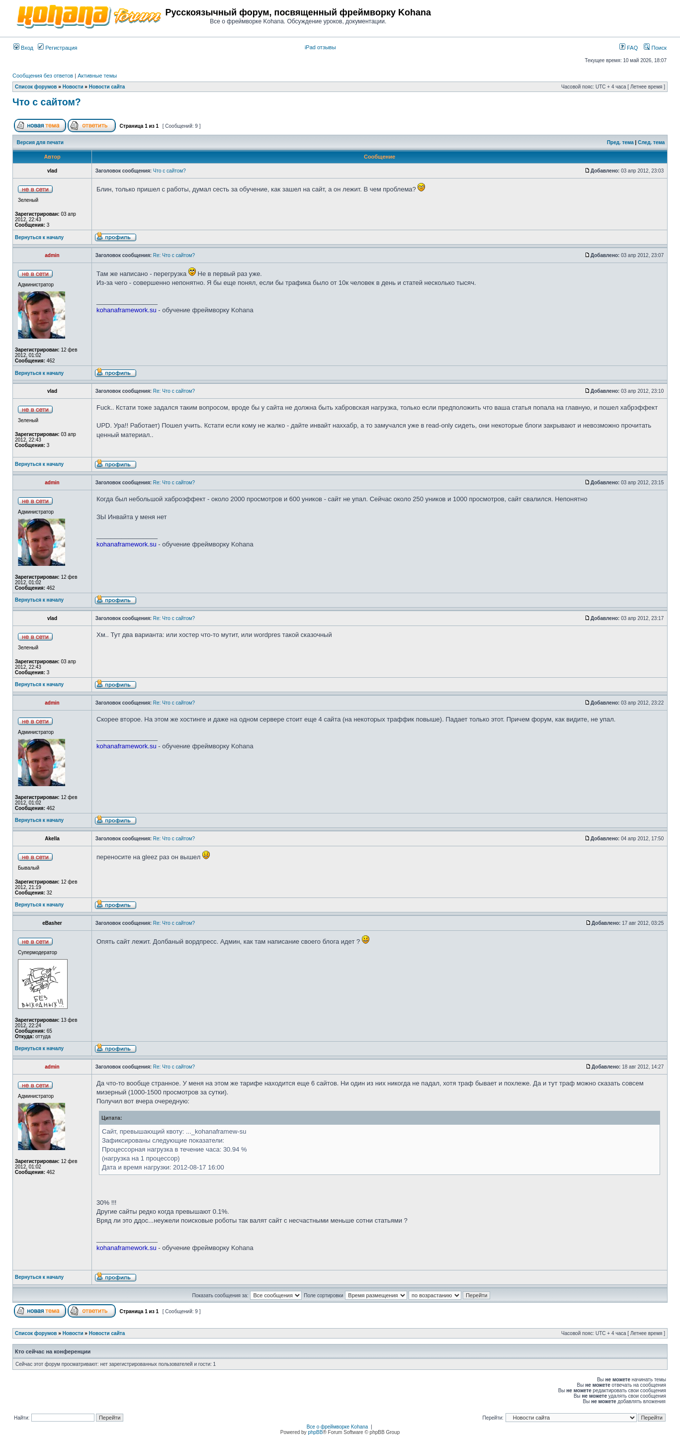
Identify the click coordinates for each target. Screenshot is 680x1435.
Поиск (655, 48)
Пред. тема (620, 142)
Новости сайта (107, 87)
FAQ (628, 48)
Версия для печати (40, 142)
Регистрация (57, 48)
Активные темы (97, 76)
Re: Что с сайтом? (174, 255)
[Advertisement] (550, 16)
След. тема (651, 142)
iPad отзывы (320, 47)
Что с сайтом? (46, 101)
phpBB (315, 1432)
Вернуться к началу (39, 237)
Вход (23, 48)
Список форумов (36, 87)
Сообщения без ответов (42, 76)
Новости (73, 87)
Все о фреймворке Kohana (337, 1427)
